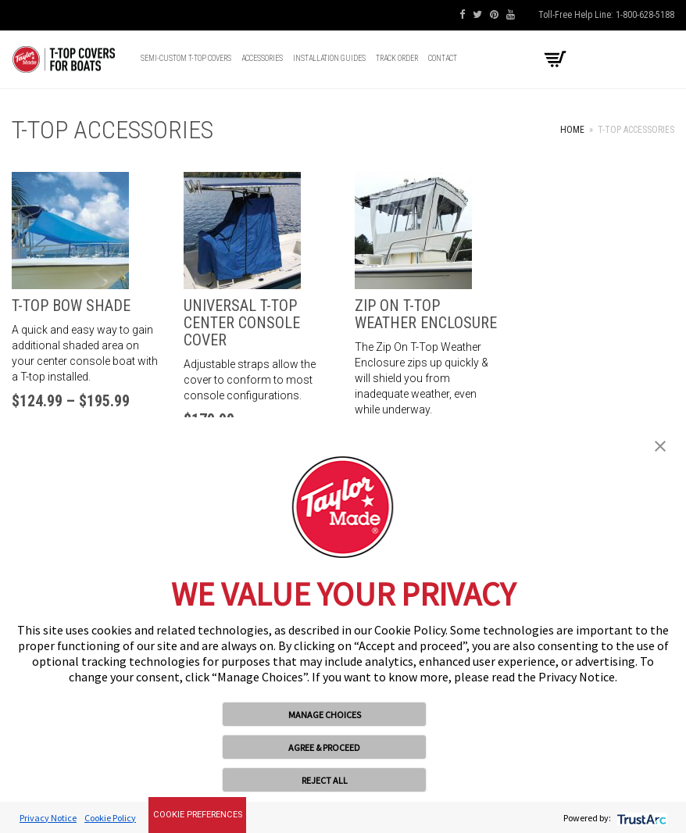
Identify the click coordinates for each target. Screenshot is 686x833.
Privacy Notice (48, 818)
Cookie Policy (110, 818)
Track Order (397, 58)
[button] (660, 444)
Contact (442, 58)
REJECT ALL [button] (325, 780)
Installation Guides (329, 58)
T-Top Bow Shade (71, 305)
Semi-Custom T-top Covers (186, 58)
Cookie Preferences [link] (197, 815)
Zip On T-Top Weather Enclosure (426, 314)
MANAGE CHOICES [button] (324, 714)
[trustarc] (640, 818)
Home (572, 129)
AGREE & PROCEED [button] (324, 747)
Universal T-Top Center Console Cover (242, 322)
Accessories (262, 58)
